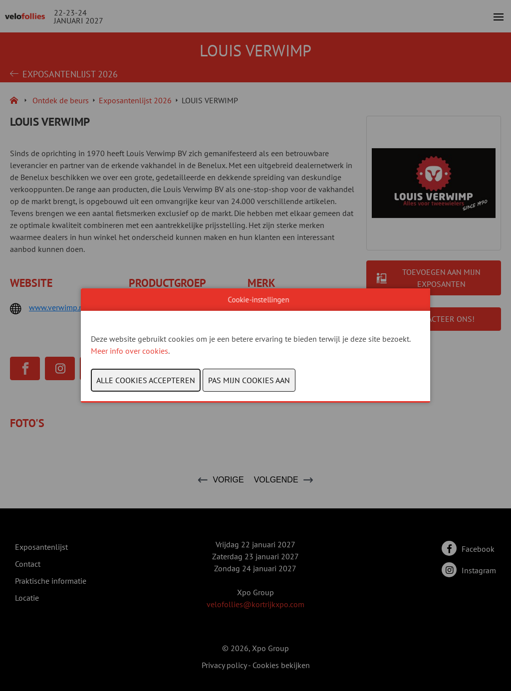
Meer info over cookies (129, 351)
